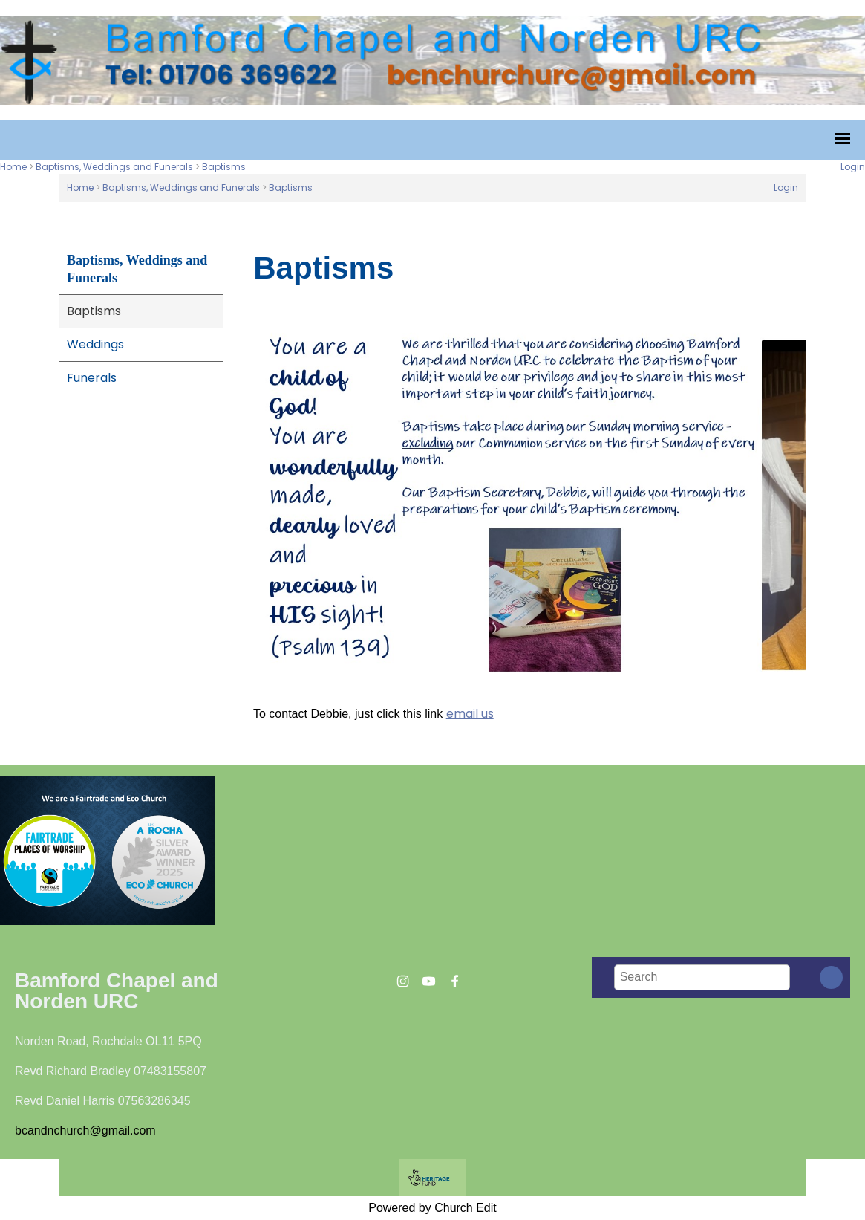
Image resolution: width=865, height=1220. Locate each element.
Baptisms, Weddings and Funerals (114, 166)
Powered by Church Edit (432, 1207)
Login (852, 166)
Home (13, 166)
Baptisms (224, 166)
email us (470, 713)
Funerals (92, 377)
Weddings (95, 344)
